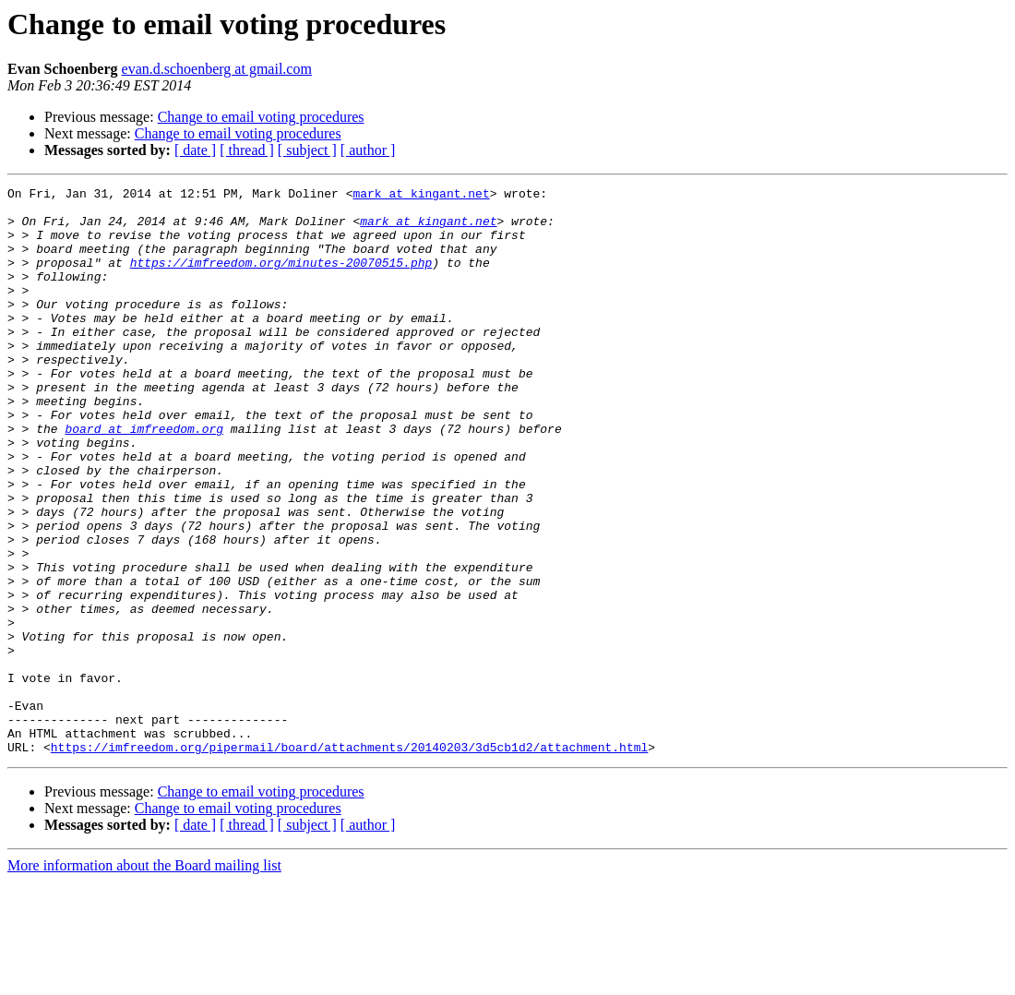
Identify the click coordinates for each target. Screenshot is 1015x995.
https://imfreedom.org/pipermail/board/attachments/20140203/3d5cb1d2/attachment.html (349, 860)
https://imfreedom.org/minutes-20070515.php (281, 278)
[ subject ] (307, 150)
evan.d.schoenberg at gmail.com (217, 69)
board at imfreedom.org (144, 478)
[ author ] (368, 150)
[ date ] (195, 150)
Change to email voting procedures (261, 117)
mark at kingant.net (420, 195)
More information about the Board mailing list (144, 979)
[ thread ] (247, 150)
